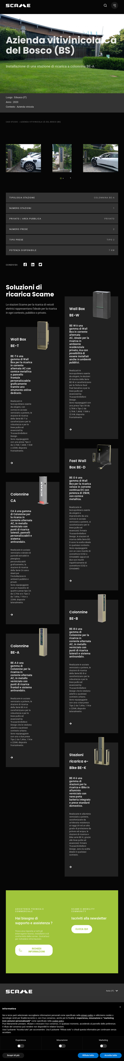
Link (32, 400)
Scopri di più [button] (13, 1055)
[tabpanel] (23, 158)
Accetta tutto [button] (110, 1055)
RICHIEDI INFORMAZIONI (36, 950)
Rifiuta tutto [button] (88, 1055)
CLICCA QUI (81, 929)
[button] (120, 1007)
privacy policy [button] (87, 1015)
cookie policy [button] (58, 1021)
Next (69, 177)
